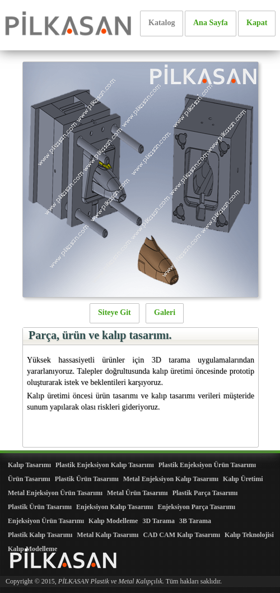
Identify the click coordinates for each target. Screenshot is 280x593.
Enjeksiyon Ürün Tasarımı (46, 521)
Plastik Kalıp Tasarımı (40, 535)
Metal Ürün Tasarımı (137, 493)
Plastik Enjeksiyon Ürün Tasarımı (207, 465)
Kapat (256, 22)
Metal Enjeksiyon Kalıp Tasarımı (170, 479)
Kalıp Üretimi (243, 479)
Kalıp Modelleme (113, 521)
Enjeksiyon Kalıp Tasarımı (114, 507)
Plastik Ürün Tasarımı (87, 479)
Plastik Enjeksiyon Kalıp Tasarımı (104, 465)
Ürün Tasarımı (29, 479)
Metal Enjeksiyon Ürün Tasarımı (55, 493)
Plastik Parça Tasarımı (205, 493)
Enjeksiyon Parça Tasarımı (196, 507)
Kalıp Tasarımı (29, 465)
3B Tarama (195, 521)
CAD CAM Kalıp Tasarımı (181, 535)
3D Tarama (158, 521)
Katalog (161, 22)
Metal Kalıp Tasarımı (107, 535)
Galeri (164, 312)
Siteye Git (114, 312)
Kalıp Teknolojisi (249, 535)
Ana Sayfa (210, 22)
